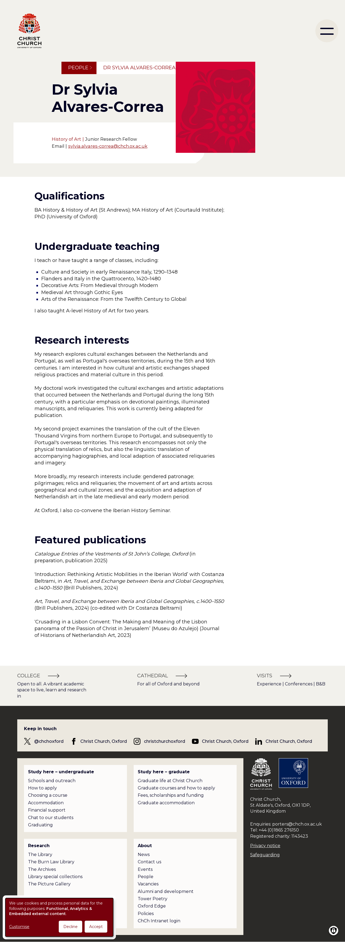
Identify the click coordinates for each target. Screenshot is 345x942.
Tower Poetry (152, 898)
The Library (40, 854)
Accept (96, 926)
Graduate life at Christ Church (170, 780)
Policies (146, 913)
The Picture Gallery (49, 883)
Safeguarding (265, 854)
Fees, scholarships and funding (171, 795)
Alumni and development (166, 891)
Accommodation (46, 802)
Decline (70, 926)
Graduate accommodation (166, 802)
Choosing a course (47, 795)
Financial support (46, 810)
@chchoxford (49, 741)
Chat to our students (50, 817)
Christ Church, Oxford (103, 741)
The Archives (42, 869)
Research (39, 845)
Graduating (40, 824)
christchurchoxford (164, 741)
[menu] (326, 30)
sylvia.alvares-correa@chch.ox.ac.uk (107, 146)
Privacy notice (265, 845)
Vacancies (148, 883)
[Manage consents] (333, 930)
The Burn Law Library (51, 861)
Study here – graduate (164, 771)
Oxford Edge (152, 906)
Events (145, 869)
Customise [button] (19, 926)
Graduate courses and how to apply (176, 788)
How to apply (42, 788)
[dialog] (59, 917)
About (145, 845)
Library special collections (55, 876)
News (144, 854)
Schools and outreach (51, 780)
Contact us (149, 861)
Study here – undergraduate (61, 771)
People (78, 68)
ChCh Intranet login (159, 920)
